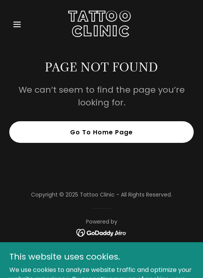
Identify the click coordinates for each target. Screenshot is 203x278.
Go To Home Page (101, 132)
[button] (23, 24)
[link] (101, 34)
